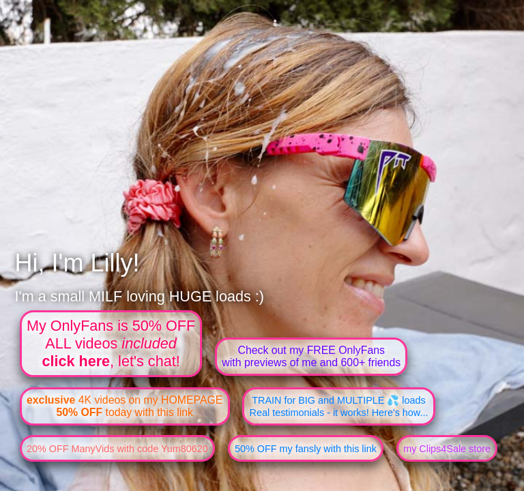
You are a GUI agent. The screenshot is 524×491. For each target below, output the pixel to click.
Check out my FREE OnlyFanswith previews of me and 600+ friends (311, 356)
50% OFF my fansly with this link (306, 448)
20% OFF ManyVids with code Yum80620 (117, 448)
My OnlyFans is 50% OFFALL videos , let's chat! (111, 343)
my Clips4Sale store (447, 448)
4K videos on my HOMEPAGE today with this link (124, 406)
